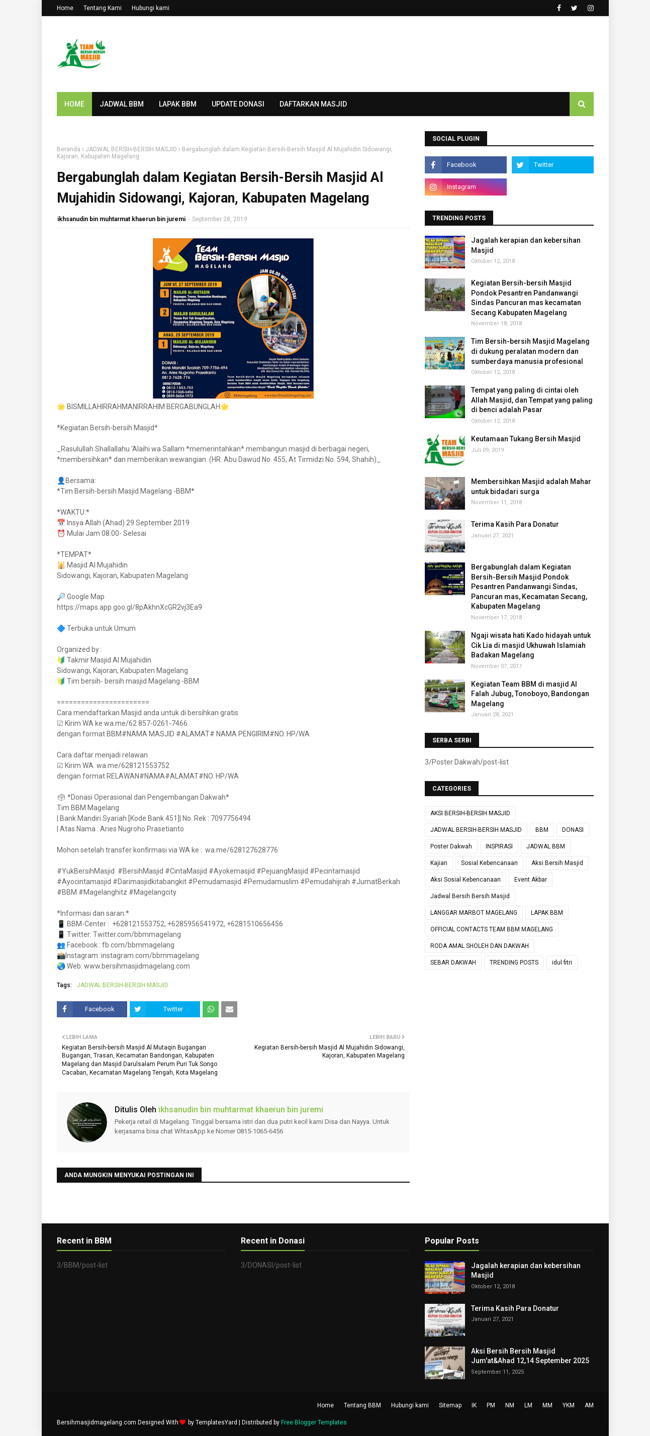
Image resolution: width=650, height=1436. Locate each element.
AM (589, 1405)
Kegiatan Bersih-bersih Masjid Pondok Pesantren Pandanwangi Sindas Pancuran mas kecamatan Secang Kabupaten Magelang (526, 298)
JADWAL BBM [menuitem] (122, 104)
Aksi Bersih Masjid (557, 863)
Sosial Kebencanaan (489, 863)
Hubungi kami (150, 8)
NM (509, 1405)
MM (547, 1405)
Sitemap (450, 1405)
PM (491, 1405)
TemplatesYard (216, 1422)
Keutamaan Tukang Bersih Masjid (526, 439)
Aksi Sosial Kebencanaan (465, 879)
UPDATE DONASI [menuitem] (238, 104)
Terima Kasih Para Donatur (515, 524)
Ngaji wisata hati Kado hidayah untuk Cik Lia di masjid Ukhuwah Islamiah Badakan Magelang (531, 645)
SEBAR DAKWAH (453, 962)
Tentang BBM (362, 1405)
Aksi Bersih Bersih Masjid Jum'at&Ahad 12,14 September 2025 (530, 1356)
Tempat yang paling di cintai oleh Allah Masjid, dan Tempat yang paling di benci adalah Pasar (532, 400)
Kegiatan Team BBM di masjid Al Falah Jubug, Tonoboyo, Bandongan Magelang (530, 694)
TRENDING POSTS (514, 962)
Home (65, 8)
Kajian (438, 863)
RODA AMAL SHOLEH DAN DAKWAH (479, 945)
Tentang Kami (102, 8)
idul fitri (562, 962)
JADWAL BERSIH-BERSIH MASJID (131, 149)
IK (474, 1405)
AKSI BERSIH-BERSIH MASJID (470, 813)
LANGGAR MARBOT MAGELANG (473, 912)
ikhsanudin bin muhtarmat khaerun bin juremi (121, 219)
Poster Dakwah (451, 846)
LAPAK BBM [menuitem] (178, 104)
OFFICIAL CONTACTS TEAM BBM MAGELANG (491, 929)
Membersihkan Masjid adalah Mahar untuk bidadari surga (531, 486)
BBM (541, 829)
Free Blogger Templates (314, 1422)
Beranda (68, 149)
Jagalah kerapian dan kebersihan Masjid (526, 245)
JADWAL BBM (545, 846)
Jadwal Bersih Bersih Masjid (470, 896)
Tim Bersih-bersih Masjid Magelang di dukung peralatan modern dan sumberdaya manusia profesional (530, 351)
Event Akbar (530, 879)
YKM (569, 1405)
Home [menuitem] (74, 104)
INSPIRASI (499, 846)
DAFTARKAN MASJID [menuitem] (313, 104)
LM (528, 1405)
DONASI (573, 829)
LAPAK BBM (547, 912)
